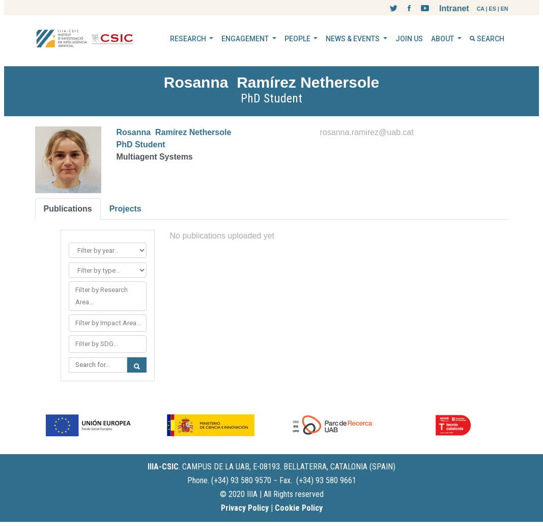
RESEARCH (189, 39)
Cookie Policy (299, 508)
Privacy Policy (245, 508)
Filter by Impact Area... (108, 323)
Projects (125, 208)
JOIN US (409, 39)
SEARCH (487, 39)
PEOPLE (298, 39)
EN (504, 9)
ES (492, 9)
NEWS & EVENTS (353, 39)
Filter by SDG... (96, 344)
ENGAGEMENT (245, 39)
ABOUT (443, 39)
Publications (68, 208)
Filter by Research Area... (101, 296)
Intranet (454, 8)
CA (480, 9)
